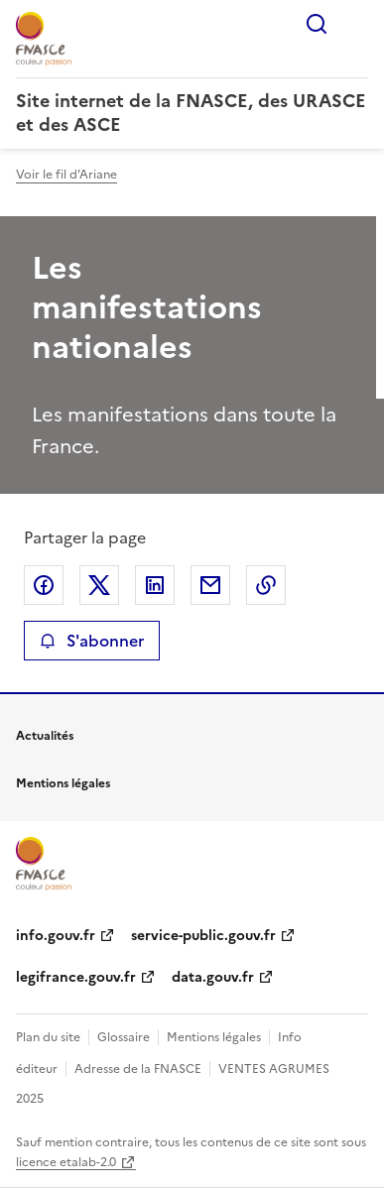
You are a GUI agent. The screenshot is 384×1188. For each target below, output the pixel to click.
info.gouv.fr (55, 935)
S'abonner (92, 641)
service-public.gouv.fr (203, 935)
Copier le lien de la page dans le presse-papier (266, 585)
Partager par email (210, 585)
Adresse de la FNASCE (137, 1069)
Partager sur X (99, 585)
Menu (356, 24)
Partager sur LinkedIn (155, 585)
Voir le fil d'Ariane (66, 174)
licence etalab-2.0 (66, 1162)
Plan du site (48, 1037)
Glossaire (123, 1037)
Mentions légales (214, 1037)
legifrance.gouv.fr (76, 977)
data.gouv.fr (213, 977)
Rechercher (316, 24)
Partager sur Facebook (44, 585)
